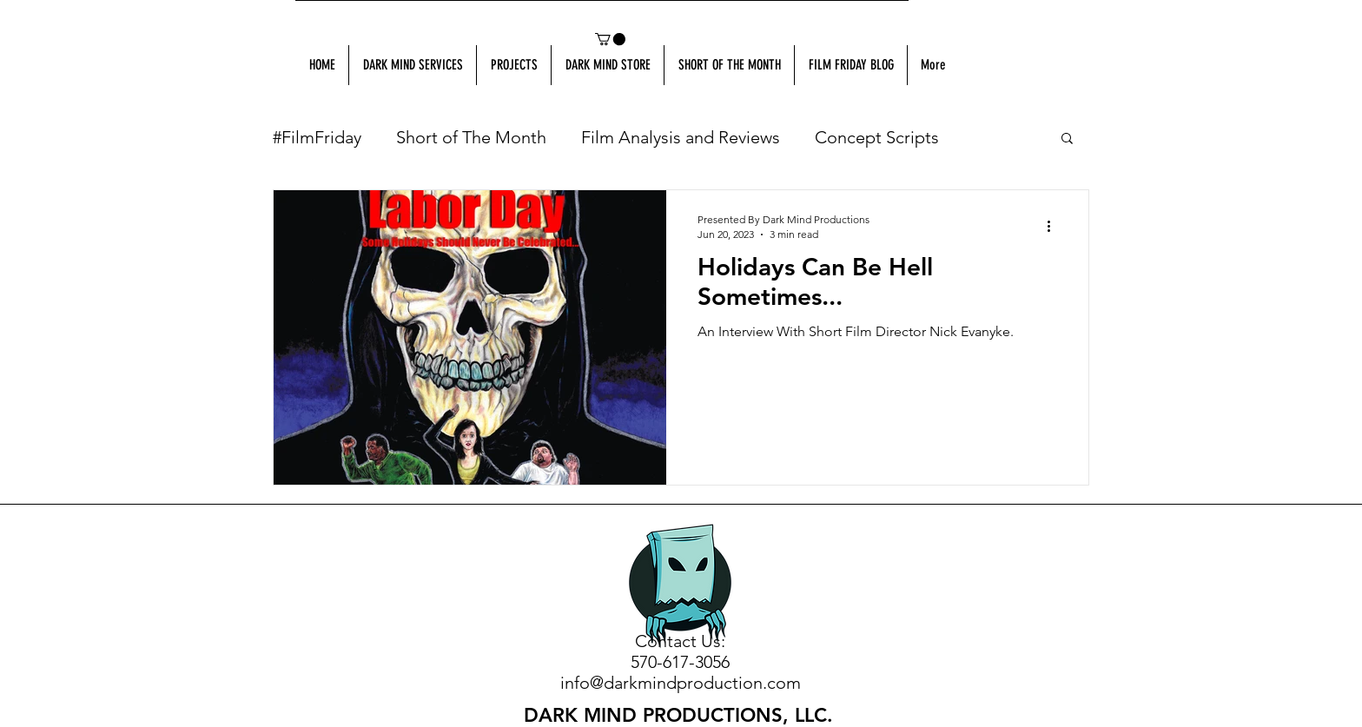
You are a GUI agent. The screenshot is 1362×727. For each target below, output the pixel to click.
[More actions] (1054, 225)
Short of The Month (471, 137)
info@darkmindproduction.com (680, 682)
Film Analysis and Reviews (680, 137)
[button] (610, 39)
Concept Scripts (877, 137)
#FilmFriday (317, 137)
